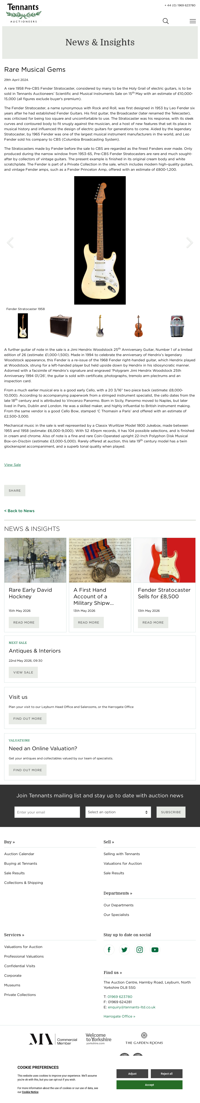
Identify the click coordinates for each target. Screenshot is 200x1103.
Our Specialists (116, 915)
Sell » (109, 842)
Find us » (113, 972)
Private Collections (20, 995)
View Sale (12, 465)
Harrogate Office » (119, 1016)
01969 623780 (120, 997)
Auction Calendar (19, 854)
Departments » (118, 893)
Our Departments (119, 905)
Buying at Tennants (20, 863)
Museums (12, 985)
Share (15, 490)
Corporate (12, 975)
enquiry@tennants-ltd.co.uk (131, 1007)
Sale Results (14, 873)
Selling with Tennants (122, 854)
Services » (14, 935)
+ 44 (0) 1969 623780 (180, 5)
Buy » (9, 842)
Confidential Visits (19, 966)
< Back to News (19, 510)
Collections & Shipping (23, 883)
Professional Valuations (24, 956)
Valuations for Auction (123, 863)
